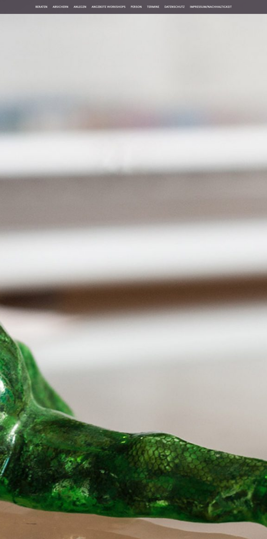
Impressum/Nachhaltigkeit (211, 7)
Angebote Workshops (109, 7)
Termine (153, 7)
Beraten (41, 7)
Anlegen (80, 7)
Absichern (60, 7)
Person (136, 7)
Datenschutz (174, 7)
